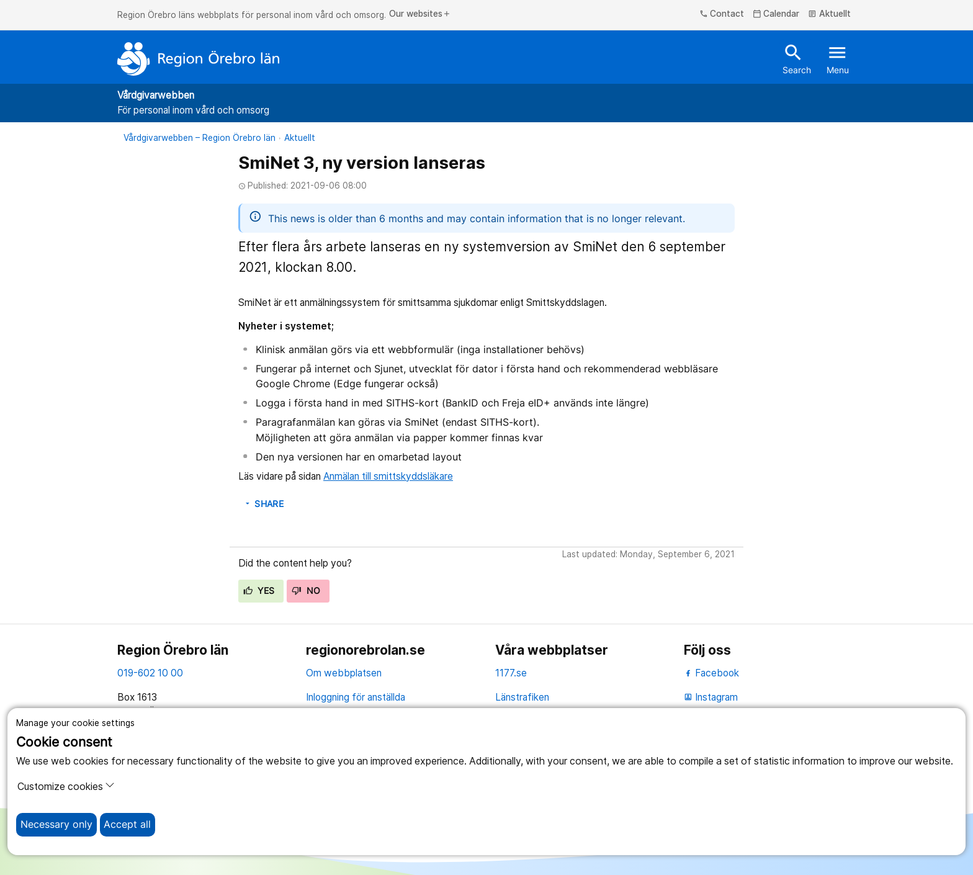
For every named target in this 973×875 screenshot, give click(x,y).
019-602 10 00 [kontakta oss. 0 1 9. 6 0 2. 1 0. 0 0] (150, 673)
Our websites (420, 14)
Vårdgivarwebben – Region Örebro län (199, 138)
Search (796, 58)
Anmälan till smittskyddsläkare (388, 476)
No (306, 591)
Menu (838, 58)
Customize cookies (66, 786)
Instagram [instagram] (711, 697)
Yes (259, 591)
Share (263, 504)
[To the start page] (198, 59)
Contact (722, 14)
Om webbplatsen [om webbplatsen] (344, 673)
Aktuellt (829, 14)
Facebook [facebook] (711, 673)
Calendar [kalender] (776, 14)
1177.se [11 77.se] (511, 673)
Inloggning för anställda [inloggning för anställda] (355, 697)
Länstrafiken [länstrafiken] (522, 697)
